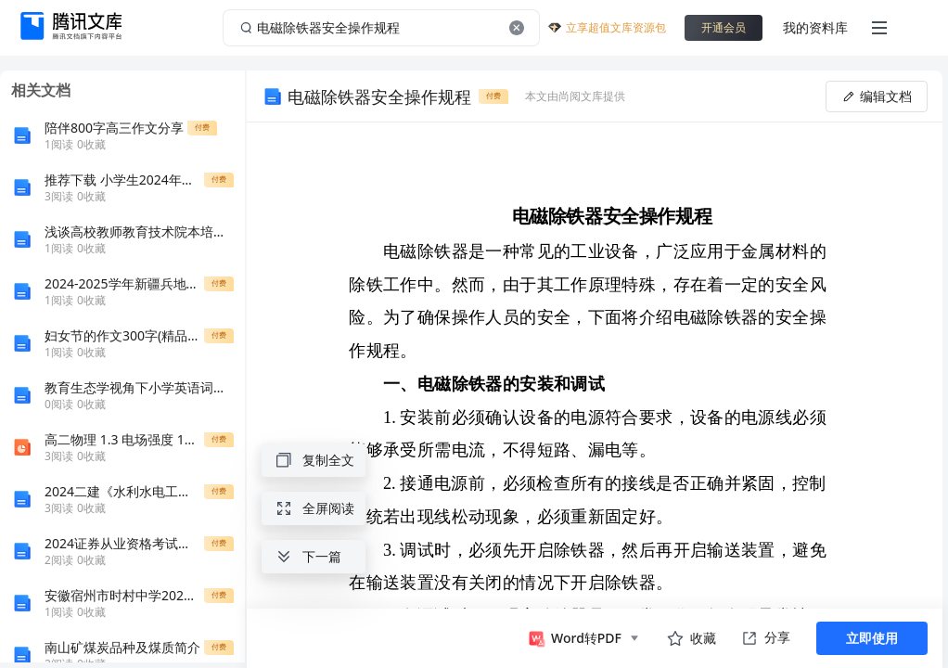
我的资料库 (815, 27)
